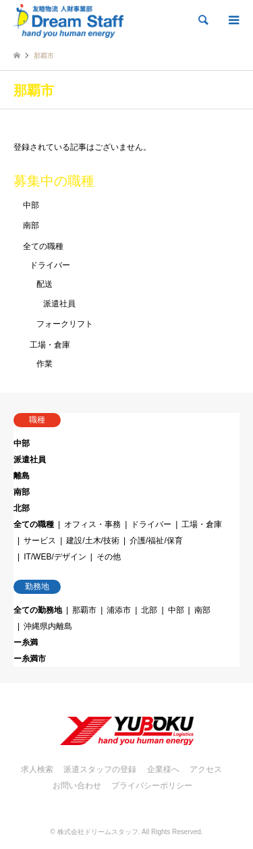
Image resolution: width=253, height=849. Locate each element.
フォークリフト (64, 324)
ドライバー (50, 265)
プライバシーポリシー (151, 785)
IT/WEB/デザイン (55, 557)
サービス (40, 540)
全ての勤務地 (37, 610)
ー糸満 (25, 642)
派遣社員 (59, 303)
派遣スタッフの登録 (99, 769)
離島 (21, 476)
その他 (108, 557)
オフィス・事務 (92, 524)
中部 (31, 205)
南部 (31, 225)
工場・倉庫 (50, 345)
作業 (44, 363)
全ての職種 (43, 246)
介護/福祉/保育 (156, 540)
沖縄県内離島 (48, 626)
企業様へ (163, 769)
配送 (44, 284)
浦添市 (119, 610)
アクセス (206, 769)
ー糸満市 (29, 658)
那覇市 (84, 610)
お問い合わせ (77, 785)
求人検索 (37, 769)
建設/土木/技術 (92, 540)
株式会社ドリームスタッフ (97, 832)
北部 (21, 508)
